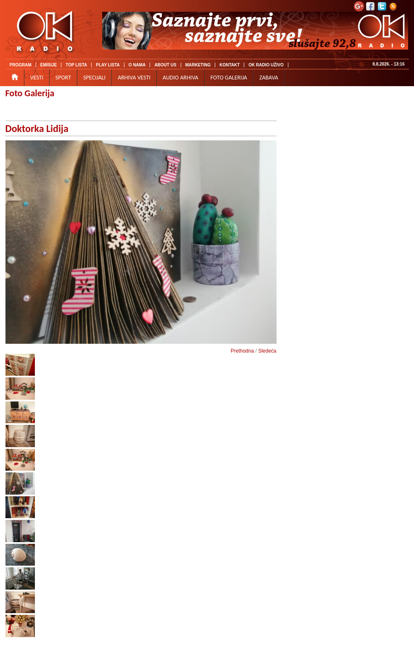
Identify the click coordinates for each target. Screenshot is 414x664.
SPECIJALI (94, 77)
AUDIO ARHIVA (180, 77)
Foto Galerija (30, 93)
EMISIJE (48, 65)
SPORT (63, 77)
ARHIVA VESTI (134, 77)
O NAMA (137, 65)
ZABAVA (268, 77)
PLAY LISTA (108, 65)
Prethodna (242, 351)
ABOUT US (165, 65)
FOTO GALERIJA (229, 77)
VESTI (36, 77)
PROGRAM (21, 65)
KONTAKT (229, 65)
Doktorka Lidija (37, 128)
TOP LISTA (76, 65)
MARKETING (198, 65)
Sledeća (267, 351)
